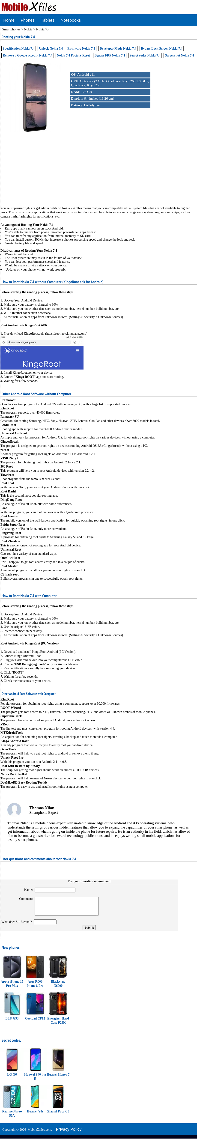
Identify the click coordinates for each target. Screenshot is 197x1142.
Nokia (28, 29)
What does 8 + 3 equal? (17, 925)
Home (8, 20)
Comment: (23, 898)
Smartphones (11, 29)
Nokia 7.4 (43, 29)
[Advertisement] (98, 165)
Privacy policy (68, 1132)
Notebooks (71, 20)
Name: (26, 890)
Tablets (47, 20)
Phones (28, 20)
